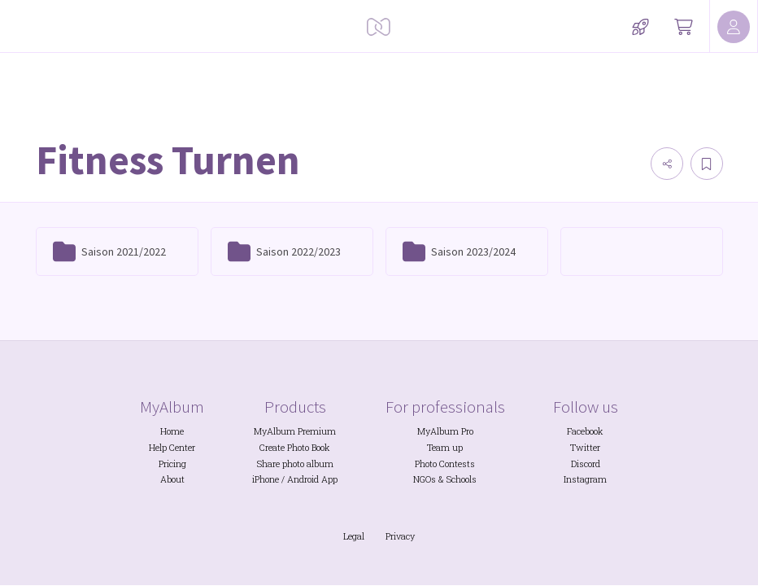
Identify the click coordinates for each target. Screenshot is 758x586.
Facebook (585, 431)
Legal (353, 536)
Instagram (585, 479)
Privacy (400, 536)
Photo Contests (445, 464)
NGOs (424, 479)
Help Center (172, 447)
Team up (445, 447)
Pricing (172, 464)
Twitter (585, 447)
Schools (462, 479)
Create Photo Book (294, 447)
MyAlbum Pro (445, 431)
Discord (585, 464)
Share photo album (295, 464)
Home (172, 431)
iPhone (265, 479)
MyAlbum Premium (295, 431)
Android (303, 479)
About (172, 479)
